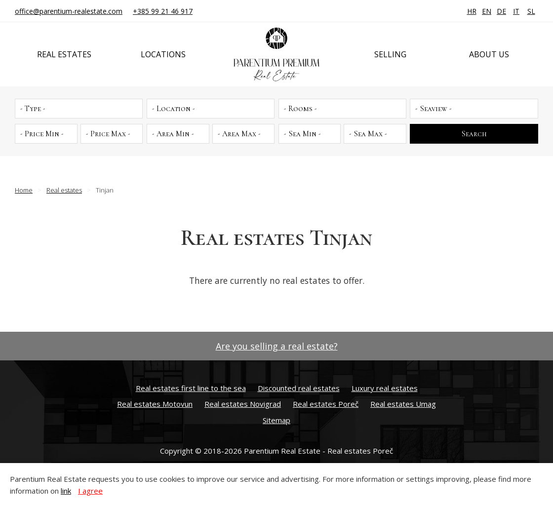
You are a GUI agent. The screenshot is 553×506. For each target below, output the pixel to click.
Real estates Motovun (155, 404)
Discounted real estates (299, 388)
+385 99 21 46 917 (163, 11)
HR (471, 11)
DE (501, 11)
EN (486, 11)
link (66, 491)
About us (489, 54)
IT (516, 11)
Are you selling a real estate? (277, 346)
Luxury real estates (385, 388)
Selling (390, 54)
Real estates (64, 54)
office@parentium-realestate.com (68, 11)
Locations (163, 54)
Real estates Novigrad (242, 404)
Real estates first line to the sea (191, 388)
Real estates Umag (403, 404)
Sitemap (276, 420)
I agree (90, 491)
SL (531, 11)
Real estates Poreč (325, 404)
